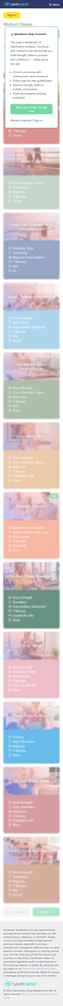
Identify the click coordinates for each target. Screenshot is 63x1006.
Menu (54, 4)
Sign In (12, 15)
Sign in (38, 120)
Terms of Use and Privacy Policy (40, 968)
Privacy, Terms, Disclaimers (35, 994)
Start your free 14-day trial (32, 109)
